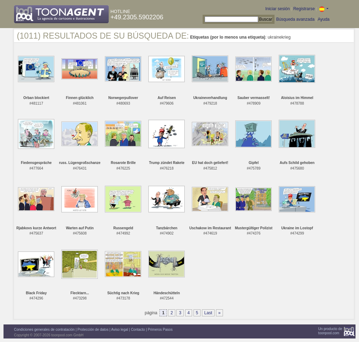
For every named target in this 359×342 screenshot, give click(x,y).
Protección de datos (92, 329)
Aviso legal (119, 329)
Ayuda (324, 19)
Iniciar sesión (277, 8)
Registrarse (303, 8)
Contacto (138, 329)
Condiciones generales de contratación (44, 329)
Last (208, 312)
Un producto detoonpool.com (330, 331)
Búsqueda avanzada (295, 19)
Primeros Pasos (160, 329)
